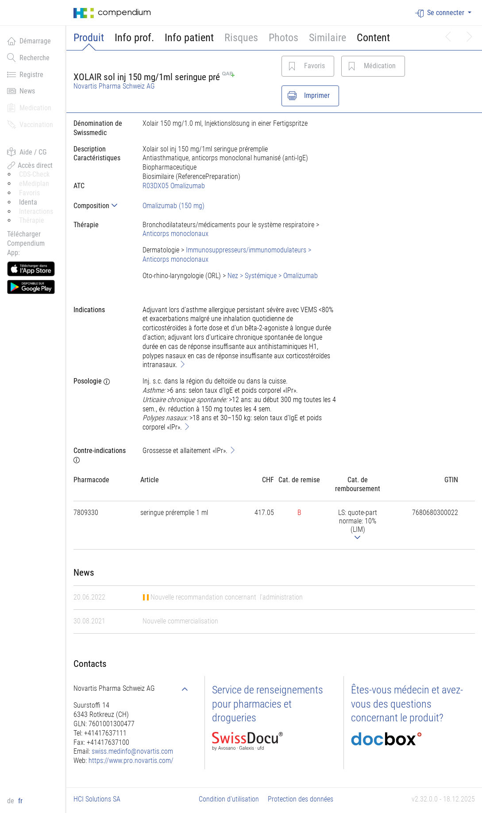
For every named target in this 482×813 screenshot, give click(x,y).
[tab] (100, 205)
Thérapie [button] (31, 220)
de (11, 801)
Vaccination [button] (30, 124)
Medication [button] (29, 107)
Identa (28, 202)
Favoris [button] (29, 193)
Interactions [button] (36, 211)
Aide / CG (26, 151)
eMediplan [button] (34, 183)
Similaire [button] (327, 37)
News (21, 90)
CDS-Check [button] (34, 174)
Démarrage (29, 40)
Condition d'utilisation (229, 799)
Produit (88, 37)
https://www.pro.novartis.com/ (131, 760)
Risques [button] (241, 37)
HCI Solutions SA (96, 799)
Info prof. (134, 37)
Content (373, 37)
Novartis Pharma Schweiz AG (114, 86)
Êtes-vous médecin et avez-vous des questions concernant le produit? (407, 704)
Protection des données (300, 799)
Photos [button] (283, 37)
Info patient (189, 37)
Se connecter (440, 13)
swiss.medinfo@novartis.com (132, 751)
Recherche (28, 57)
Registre (25, 74)
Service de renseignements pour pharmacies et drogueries (267, 704)
